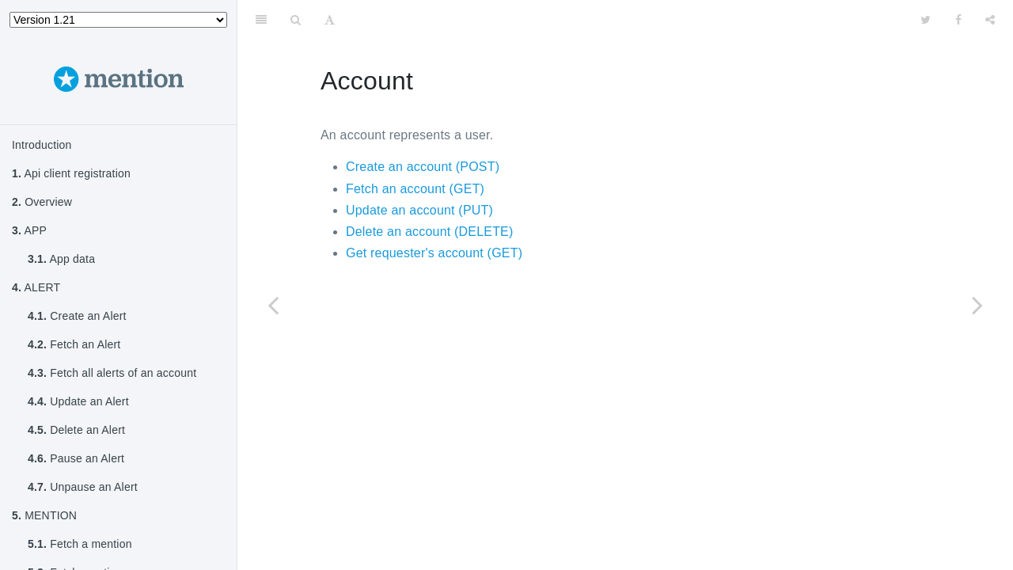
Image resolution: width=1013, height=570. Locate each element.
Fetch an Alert (74, 344)
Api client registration (71, 173)
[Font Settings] (330, 20)
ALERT (36, 287)
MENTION (44, 515)
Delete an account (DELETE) (430, 231)
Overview (42, 202)
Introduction (42, 145)
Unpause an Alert (83, 487)
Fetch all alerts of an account (112, 373)
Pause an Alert (76, 458)
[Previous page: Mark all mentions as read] (273, 305)
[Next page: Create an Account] (977, 305)
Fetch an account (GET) (415, 189)
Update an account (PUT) (419, 210)
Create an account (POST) (422, 166)
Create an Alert (77, 316)
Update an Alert (78, 401)
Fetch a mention (80, 544)
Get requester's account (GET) (434, 253)
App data (61, 259)
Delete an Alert (76, 430)
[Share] (990, 20)
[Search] (296, 20)
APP (29, 230)
